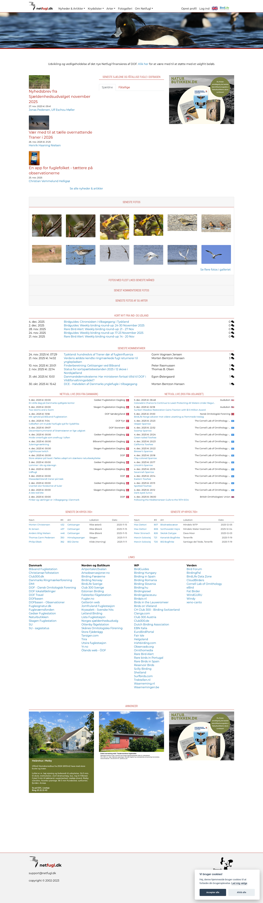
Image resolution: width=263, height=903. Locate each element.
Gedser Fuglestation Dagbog (109, 400)
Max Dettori (140, 524)
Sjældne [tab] (107, 87)
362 (62, 542)
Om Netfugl (143, 8)
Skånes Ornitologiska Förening (101, 628)
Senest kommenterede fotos (131, 290)
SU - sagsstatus (39, 628)
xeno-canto (194, 602)
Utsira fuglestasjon (93, 643)
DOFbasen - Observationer (47, 602)
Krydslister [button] (95, 8)
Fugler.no (87, 598)
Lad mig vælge (239, 883)
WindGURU (194, 595)
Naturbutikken (39, 617)
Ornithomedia (143, 650)
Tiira (84, 639)
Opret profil (189, 8)
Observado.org (144, 646)
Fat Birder (193, 591)
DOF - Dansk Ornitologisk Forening (52, 587)
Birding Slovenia (145, 583)
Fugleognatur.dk (40, 606)
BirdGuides (141, 569)
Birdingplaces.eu (145, 595)
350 (62, 537)
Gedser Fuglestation (42, 613)
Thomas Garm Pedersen (42, 537)
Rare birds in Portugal (148, 657)
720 (156, 542)
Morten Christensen (39, 524)
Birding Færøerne (93, 576)
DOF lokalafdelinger (42, 591)
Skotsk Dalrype (168, 533)
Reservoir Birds (144, 665)
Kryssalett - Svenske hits (97, 609)
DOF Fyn (120, 421)
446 (63, 533)
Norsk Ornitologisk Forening (215, 414)
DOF (122, 455)
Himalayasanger (76, 537)
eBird (190, 587)
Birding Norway (91, 580)
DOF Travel (36, 595)
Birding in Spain (144, 576)
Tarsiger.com (90, 635)
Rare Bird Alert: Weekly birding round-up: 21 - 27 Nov (99, 329)
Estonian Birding (92, 591)
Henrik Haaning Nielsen (45, 145)
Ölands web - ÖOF (93, 650)
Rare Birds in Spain (146, 661)
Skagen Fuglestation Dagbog (109, 407)
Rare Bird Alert (144, 654)
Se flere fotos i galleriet (215, 269)
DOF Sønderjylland (115, 414)
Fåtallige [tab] (124, 87)
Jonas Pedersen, (40, 109)
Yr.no (84, 646)
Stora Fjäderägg (92, 631)
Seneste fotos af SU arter (131, 300)
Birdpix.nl (140, 598)
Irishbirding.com (145, 643)
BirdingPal (194, 572)
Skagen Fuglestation (43, 620)
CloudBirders (195, 580)
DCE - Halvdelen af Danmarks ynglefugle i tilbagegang (100, 384)
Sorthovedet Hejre (170, 529)
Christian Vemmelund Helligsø (49, 181)
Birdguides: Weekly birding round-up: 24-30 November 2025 (104, 325)
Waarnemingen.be (146, 687)
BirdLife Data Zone (199, 576)
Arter (110, 8)
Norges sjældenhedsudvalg (99, 620)
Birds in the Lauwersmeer (151, 602)
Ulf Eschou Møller (63, 109)
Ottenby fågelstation (95, 624)
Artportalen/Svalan (94, 569)
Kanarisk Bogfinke (170, 537)
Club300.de (141, 620)
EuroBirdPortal (144, 631)
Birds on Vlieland (145, 606)
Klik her (143, 64)
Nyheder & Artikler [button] (70, 8)
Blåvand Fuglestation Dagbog (109, 441)
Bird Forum (194, 569)
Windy (191, 598)
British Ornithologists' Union (215, 497)
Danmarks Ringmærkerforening (50, 580)
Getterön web (90, 602)
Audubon (225, 400)
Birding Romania (145, 580)
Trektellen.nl (142, 679)
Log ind (204, 8)
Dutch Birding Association (151, 624)
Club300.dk (36, 576)
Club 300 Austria (145, 617)
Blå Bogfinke (167, 542)
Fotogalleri (125, 8)
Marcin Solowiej (142, 537)
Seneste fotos (131, 202)
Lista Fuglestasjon (93, 617)
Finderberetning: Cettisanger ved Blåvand (92, 365)
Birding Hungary (145, 572)
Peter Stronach (142, 533)
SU (31, 624)
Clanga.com (142, 613)
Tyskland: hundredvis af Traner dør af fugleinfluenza (98, 354)
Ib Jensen (34, 529)
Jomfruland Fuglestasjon (98, 606)
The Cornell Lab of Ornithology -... (212, 421)
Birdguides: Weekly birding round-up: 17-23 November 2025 (103, 332)
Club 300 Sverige (92, 587)
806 (156, 529)
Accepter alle (212, 892)
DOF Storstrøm (117, 427)
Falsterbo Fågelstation (96, 595)
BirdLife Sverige (91, 583)
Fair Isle (139, 635)
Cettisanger (73, 524)
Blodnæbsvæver (169, 524)
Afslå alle (241, 892)
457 (62, 529)
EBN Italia (140, 628)
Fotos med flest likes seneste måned (131, 280)
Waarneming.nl (144, 683)
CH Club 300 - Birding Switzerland (157, 609)
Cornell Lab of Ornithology (204, 583)
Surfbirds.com (143, 676)
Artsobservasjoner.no (95, 572)
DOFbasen (36, 598)
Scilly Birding (142, 668)
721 (155, 537)
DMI (31, 583)
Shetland (140, 672)
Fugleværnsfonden (41, 609)
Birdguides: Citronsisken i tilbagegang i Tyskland (96, 321)
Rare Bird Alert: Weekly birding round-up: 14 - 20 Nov (99, 336)
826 (156, 533)
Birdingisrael (142, 591)
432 (62, 524)
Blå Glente (72, 542)
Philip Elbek (35, 542)
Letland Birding (91, 613)
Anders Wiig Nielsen (40, 533)
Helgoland (141, 639)
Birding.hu (141, 587)
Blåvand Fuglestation (43, 569)
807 (156, 524)
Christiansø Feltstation (44, 572)
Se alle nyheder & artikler (86, 188)
